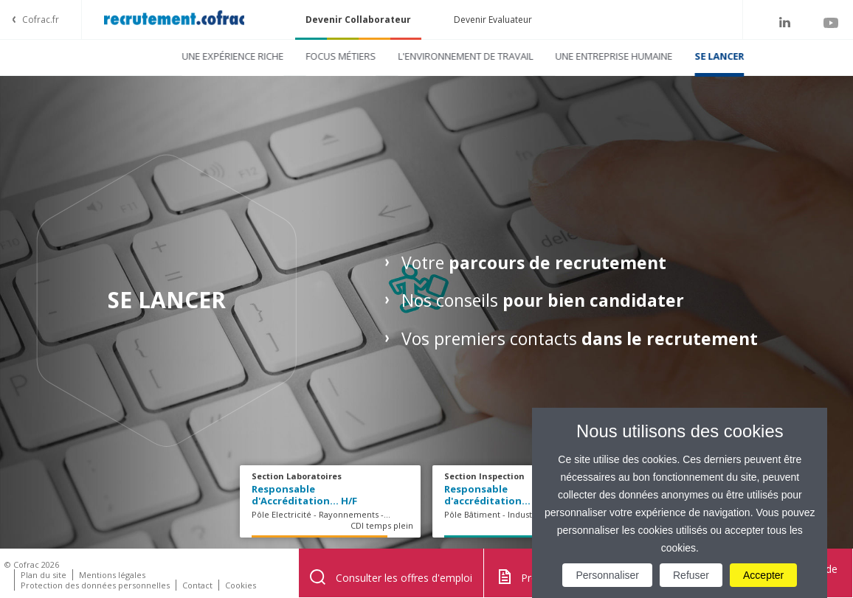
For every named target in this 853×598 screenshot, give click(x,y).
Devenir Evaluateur (493, 19)
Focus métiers (304, 56)
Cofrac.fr (40, 19)
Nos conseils (542, 300)
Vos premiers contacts (581, 338)
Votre (533, 262)
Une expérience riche (196, 56)
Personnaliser (607, 575)
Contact (197, 585)
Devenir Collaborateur (358, 19)
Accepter (763, 575)
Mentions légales (112, 574)
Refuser (691, 575)
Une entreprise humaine (577, 56)
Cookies (240, 585)
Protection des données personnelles (95, 585)
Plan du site (43, 574)
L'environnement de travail (429, 56)
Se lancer (683, 56)
